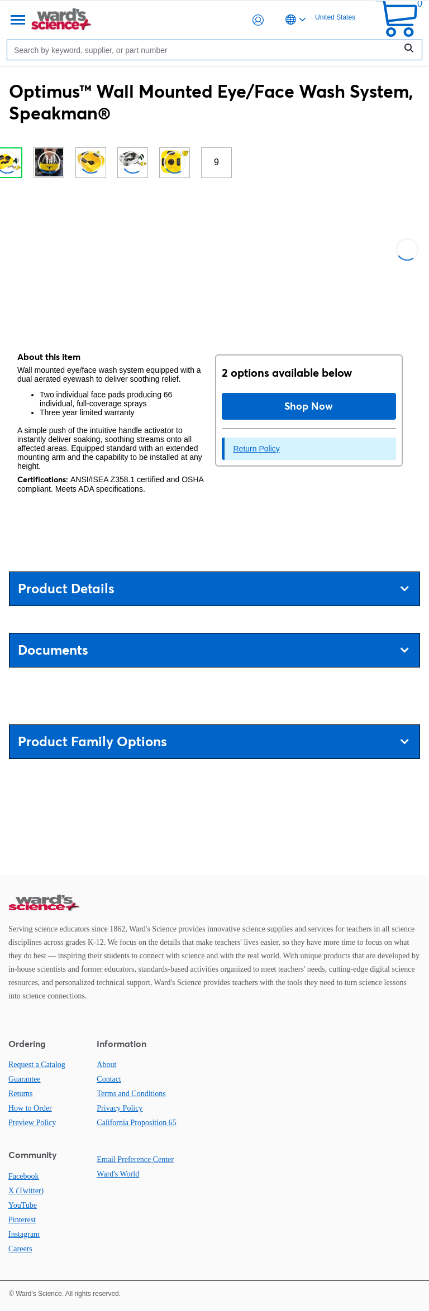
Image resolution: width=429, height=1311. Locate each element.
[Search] (204, 50)
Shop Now (308, 406)
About (106, 1064)
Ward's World (118, 1174)
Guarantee (24, 1079)
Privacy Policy (119, 1108)
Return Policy (256, 448)
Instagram (24, 1234)
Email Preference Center (135, 1159)
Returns (20, 1093)
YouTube (22, 1205)
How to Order (30, 1108)
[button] (258, 20)
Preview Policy (32, 1122)
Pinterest (22, 1220)
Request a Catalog (36, 1064)
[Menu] (17, 20)
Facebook (23, 1176)
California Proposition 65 (136, 1122)
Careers (20, 1249)
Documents (213, 650)
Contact (109, 1079)
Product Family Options (213, 741)
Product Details (213, 588)
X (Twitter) (26, 1191)
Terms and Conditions (131, 1093)
